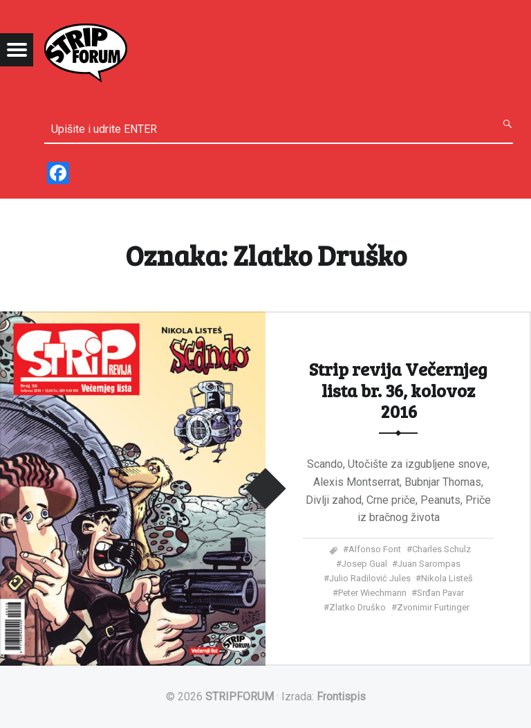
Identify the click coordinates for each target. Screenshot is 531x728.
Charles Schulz (441, 549)
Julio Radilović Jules (370, 578)
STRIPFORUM (239, 696)
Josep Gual (364, 563)
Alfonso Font (374, 549)
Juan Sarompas (429, 563)
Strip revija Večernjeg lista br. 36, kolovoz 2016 (398, 389)
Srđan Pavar (440, 593)
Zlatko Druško (357, 607)
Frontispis (341, 696)
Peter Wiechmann (372, 593)
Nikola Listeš (447, 578)
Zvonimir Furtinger (433, 607)
